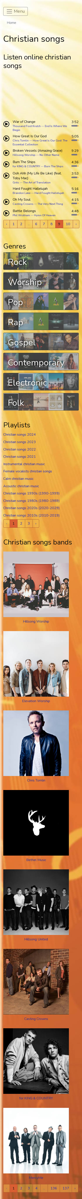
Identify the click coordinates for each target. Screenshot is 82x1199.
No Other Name (49, 155)
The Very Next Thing (50, 204)
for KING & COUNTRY (26, 166)
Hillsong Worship (24, 155)
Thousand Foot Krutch (27, 126)
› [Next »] (76, 224)
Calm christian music (18, 478)
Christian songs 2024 (19, 434)
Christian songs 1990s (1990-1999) (31, 493)
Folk (16, 403)
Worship (25, 282)
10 (68, 224)
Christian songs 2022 (19, 449)
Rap (15, 322)
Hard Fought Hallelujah (49, 193)
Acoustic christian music (21, 486)
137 (66, 1188)
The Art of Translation (37, 182)
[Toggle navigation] (15, 11)
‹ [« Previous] (6, 224)
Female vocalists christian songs (27, 471)
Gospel (22, 342)
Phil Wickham (21, 215)
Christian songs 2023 (19, 442)
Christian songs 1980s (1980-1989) (31, 500)
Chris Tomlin (21, 141)
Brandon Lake (21, 193)
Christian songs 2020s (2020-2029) (31, 508)
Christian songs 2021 (19, 456)
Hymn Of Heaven (45, 215)
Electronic (27, 383)
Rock (17, 262)
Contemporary (36, 363)
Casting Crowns (23, 204)
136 (54, 1188)
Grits (16, 182)
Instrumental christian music (24, 464)
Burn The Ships (53, 166)
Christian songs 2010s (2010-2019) (31, 515)
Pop (15, 302)
